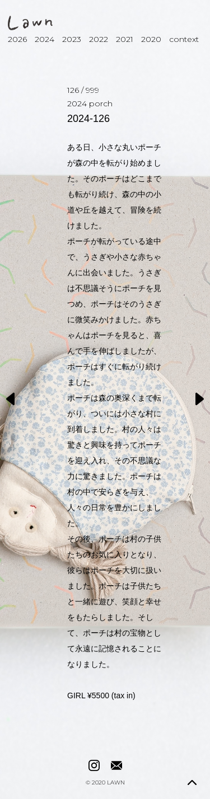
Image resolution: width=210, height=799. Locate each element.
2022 (98, 39)
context (184, 39)
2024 (44, 39)
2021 (124, 39)
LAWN (116, 783)
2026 (17, 39)
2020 (151, 39)
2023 (71, 39)
